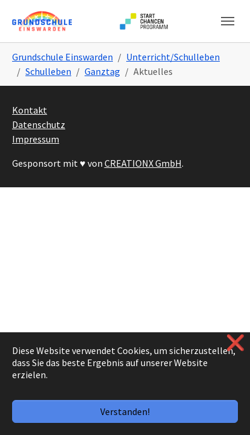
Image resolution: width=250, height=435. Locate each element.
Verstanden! (125, 411)
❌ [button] (235, 343)
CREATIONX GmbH (143, 163)
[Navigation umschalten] (227, 21)
